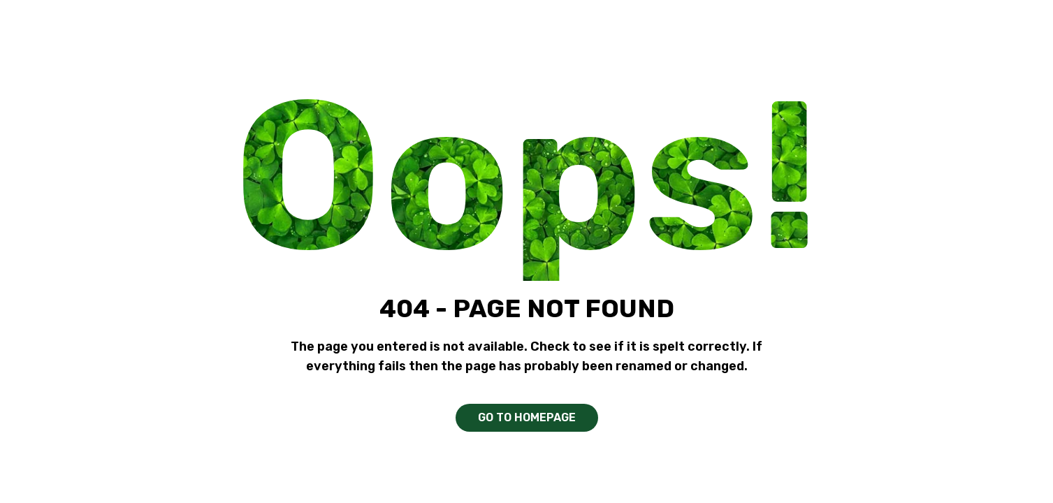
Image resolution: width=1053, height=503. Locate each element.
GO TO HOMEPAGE (527, 417)
